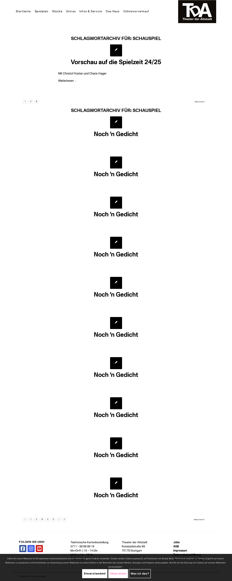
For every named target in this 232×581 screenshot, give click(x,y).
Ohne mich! (118, 573)
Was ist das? (140, 573)
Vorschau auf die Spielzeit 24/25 (116, 62)
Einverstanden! (95, 573)
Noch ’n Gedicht (116, 134)
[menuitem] (23, 11)
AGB (176, 546)
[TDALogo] (197, 11)
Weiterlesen (67, 81)
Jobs (176, 542)
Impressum (180, 550)
